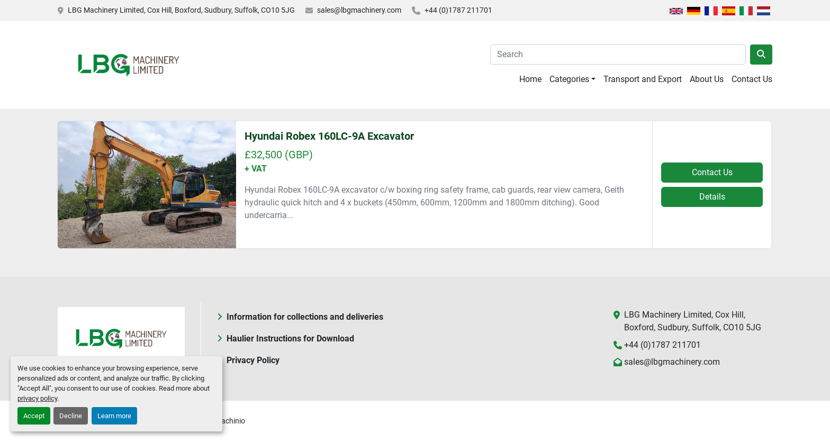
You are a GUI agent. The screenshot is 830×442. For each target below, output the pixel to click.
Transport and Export (642, 79)
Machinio (230, 421)
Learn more (114, 416)
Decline (70, 416)
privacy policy (37, 398)
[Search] (618, 54)
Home (530, 79)
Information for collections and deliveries (305, 317)
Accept (33, 416)
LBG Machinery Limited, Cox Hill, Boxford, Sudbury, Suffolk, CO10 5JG (181, 10)
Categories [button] (569, 79)
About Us (707, 79)
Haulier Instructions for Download (290, 338)
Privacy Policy (253, 360)
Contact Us (752, 79)
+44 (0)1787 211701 (458, 10)
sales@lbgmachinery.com (359, 10)
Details (712, 197)
